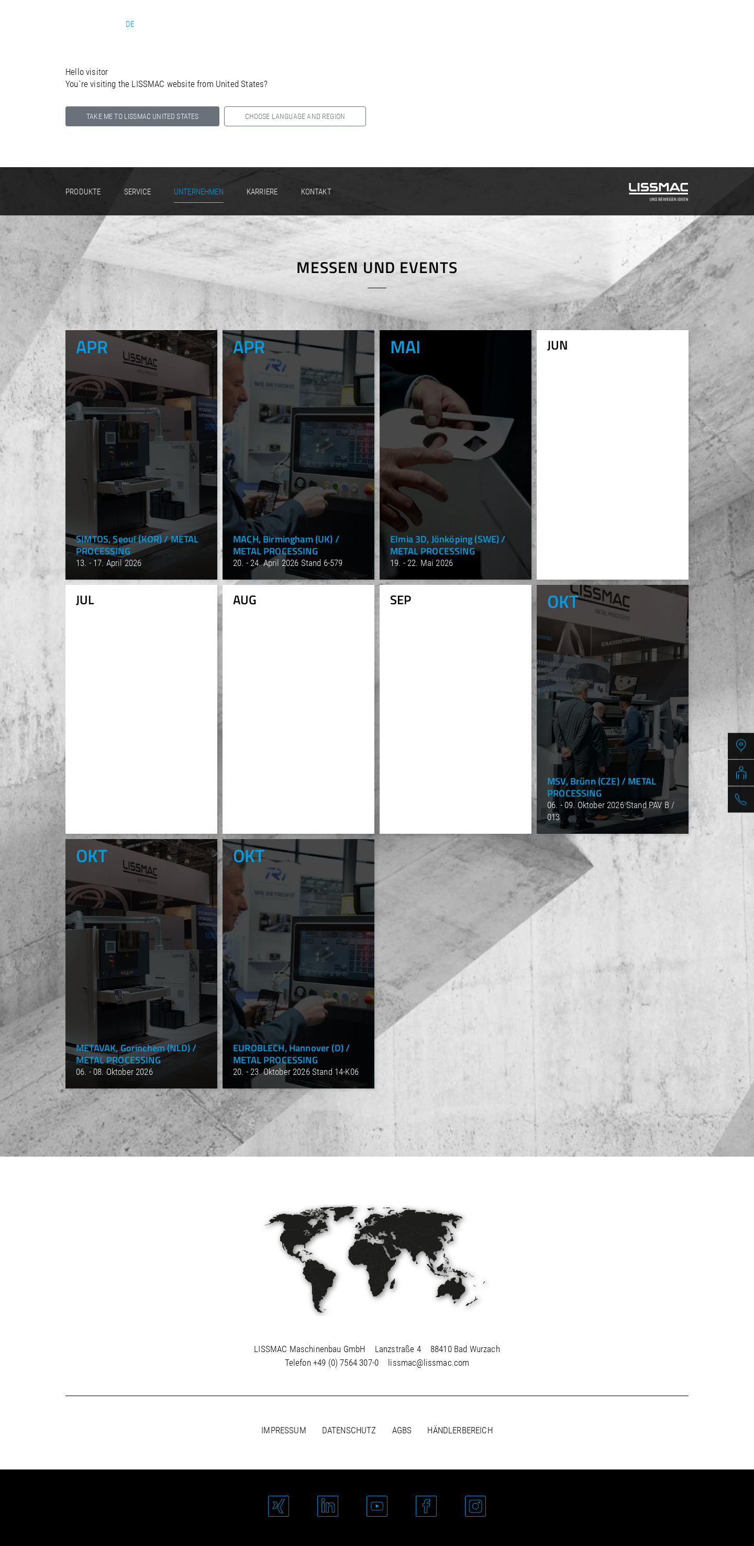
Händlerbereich (459, 1430)
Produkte (83, 192)
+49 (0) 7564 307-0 (346, 1362)
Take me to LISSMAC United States (142, 116)
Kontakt (316, 192)
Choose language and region (295, 116)
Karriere (262, 192)
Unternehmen (199, 192)
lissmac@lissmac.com (428, 1362)
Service (137, 192)
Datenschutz (349, 1430)
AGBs (402, 1430)
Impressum (283, 1430)
